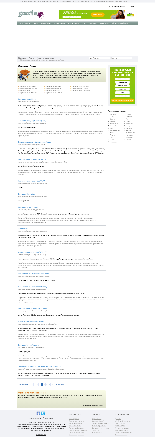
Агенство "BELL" (24, 229)
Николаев (113, 142)
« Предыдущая (23, 384)
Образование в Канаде (53, 88)
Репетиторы (92, 23)
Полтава (129, 117)
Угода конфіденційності (46, 422)
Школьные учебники (99, 426)
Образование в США (26, 90)
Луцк (111, 137)
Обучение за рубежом (120, 23)
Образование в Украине (26, 58)
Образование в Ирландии (28, 88)
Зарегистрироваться (117, 7)
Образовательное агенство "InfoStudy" (32, 287)
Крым (112, 133)
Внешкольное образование (78, 430)
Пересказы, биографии (76, 428)
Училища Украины (75, 426)
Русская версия (48, 418)
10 (52, 384)
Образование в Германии (80, 86)
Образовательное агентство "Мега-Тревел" (34, 274)
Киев (111, 128)
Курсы (35, 23)
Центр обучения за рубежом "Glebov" (32, 159)
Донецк (112, 119)
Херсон (128, 130)
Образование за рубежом (45, 58)
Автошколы (104, 23)
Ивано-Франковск (116, 126)
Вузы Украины (25, 23)
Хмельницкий (130, 133)
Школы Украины (97, 432)
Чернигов (129, 137)
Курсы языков (96, 419)
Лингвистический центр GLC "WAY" (31, 181)
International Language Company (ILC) (32, 121)
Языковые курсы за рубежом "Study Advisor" (35, 142)
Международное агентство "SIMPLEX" (32, 252)
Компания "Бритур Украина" (28, 345)
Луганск (112, 135)
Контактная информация (123, 432)
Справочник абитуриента (77, 432)
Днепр (112, 117)
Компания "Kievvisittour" (27, 194)
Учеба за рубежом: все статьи (93, 406)
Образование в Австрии (27, 86)
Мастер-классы (73, 23)
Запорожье (114, 123)
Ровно (128, 119)
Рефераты (95, 430)
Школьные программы (76, 435)
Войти (131, 7)
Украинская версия (35, 418)
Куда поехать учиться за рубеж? (32, 393)
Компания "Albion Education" (29, 207)
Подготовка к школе (121, 430)
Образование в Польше (80, 88)
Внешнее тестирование (77, 421)
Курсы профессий (98, 421)
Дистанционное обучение (100, 428)
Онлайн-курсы (59, 23)
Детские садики (120, 426)
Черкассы (129, 135)
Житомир (113, 121)
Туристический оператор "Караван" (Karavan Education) (39, 366)
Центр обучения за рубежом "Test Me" (32, 308)
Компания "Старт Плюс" (27, 99)
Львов (112, 139)
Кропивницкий (115, 130)
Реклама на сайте (121, 435)
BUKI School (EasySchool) (123, 421)
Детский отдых (46, 23)
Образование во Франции (28, 93)
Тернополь (129, 123)
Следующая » (59, 384)
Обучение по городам (122, 428)
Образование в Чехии (52, 90)
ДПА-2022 (118, 419)
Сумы (128, 121)
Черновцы (129, 139)
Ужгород (129, 126)
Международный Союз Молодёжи (31, 322)
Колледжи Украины (75, 423)
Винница (113, 114)
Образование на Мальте (53, 93)
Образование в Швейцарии (81, 90)
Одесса (128, 114)
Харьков (129, 128)
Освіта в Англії (41, 435)
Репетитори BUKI (120, 423)
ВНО (83, 23)
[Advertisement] (77, 40)
